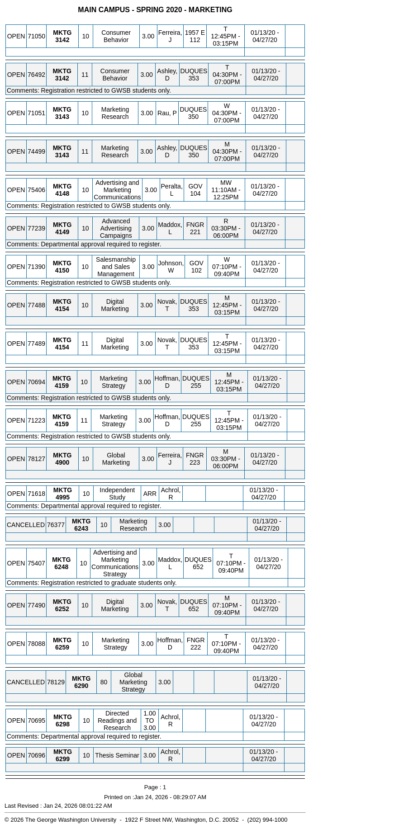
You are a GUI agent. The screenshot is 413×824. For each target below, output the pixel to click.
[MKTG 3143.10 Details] (62, 116)
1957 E (195, 32)
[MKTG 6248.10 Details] (61, 566)
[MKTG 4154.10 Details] (62, 308)
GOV (195, 186)
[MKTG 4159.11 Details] (62, 424)
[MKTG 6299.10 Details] (63, 759)
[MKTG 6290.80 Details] (81, 685)
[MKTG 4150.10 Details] (62, 270)
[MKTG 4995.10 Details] (63, 497)
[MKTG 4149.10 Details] (62, 231)
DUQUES (194, 71)
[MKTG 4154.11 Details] (62, 347)
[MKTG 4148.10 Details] (62, 193)
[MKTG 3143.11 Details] (62, 155)
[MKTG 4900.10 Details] (62, 462)
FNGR (195, 224)
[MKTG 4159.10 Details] (62, 385)
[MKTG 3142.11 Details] (62, 78)
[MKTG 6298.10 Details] (63, 724)
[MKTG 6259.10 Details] (62, 647)
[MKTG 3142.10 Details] (62, 39)
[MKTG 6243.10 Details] (81, 528)
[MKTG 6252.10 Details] (62, 608)
